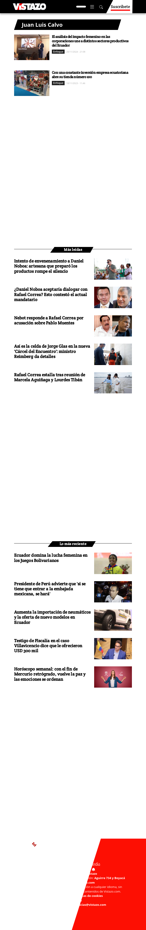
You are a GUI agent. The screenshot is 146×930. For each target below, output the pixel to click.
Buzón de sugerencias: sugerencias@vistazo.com (70, 905)
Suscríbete (120, 8)
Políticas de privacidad (55, 896)
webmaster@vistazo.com (76, 882)
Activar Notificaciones (73, 868)
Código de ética (70, 900)
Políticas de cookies (88, 896)
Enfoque (58, 51)
